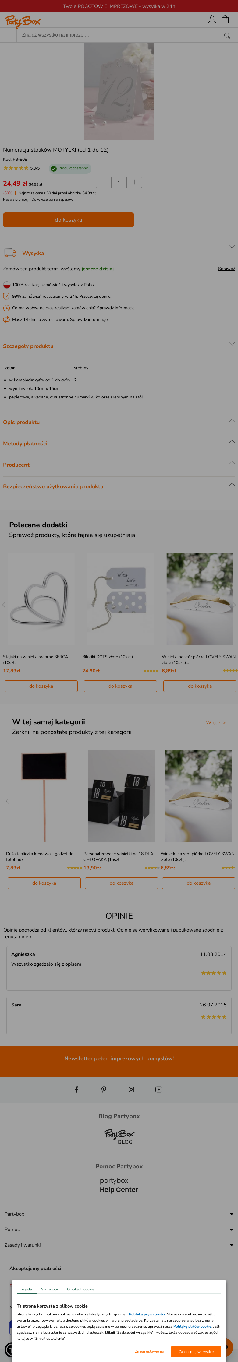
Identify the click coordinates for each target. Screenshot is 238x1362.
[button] (12, 1350)
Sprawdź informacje (115, 308)
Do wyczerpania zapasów (52, 199)
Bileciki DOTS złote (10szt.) (107, 657)
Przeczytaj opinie (94, 296)
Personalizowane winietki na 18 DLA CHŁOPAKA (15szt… (118, 856)
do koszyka (68, 219)
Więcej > (216, 722)
